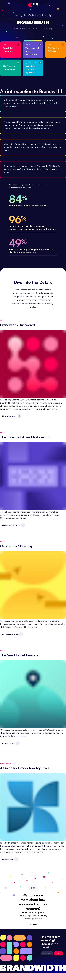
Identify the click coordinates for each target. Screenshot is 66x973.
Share (58, 953)
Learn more (33, 924)
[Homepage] (33, 5)
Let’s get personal (11, 743)
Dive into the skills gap (12, 634)
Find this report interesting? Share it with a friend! (50, 942)
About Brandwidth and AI (13, 525)
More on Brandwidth (11, 416)
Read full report (10, 859)
